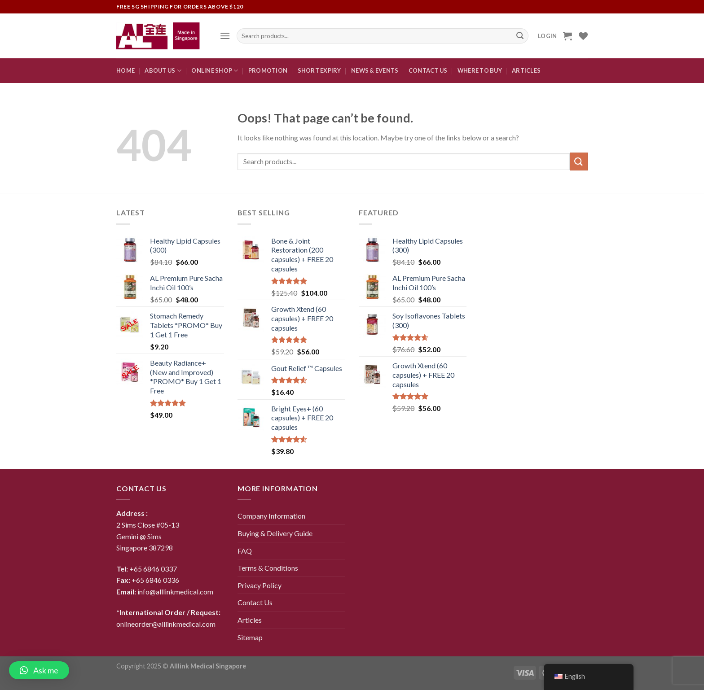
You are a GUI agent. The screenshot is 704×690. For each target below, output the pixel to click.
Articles (526, 70)
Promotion (267, 70)
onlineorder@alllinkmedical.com (166, 624)
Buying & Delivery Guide (275, 533)
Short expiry (319, 70)
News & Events (374, 70)
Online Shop (214, 70)
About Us (163, 70)
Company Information (271, 515)
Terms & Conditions (268, 567)
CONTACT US (428, 70)
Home (125, 70)
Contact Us (255, 602)
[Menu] (225, 36)
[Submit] (579, 161)
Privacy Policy (260, 585)
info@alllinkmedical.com (175, 591)
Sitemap (250, 637)
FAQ (245, 550)
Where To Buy (480, 70)
